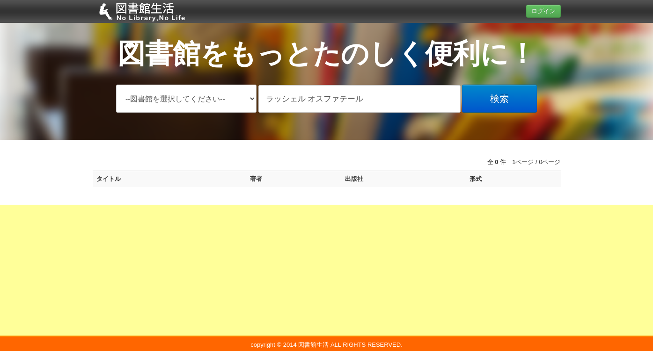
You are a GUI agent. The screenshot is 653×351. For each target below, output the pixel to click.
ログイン (543, 10)
